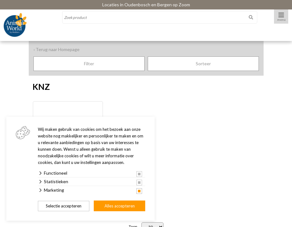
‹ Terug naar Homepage (56, 49)
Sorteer (203, 63)
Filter (89, 63)
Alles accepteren (119, 205)
